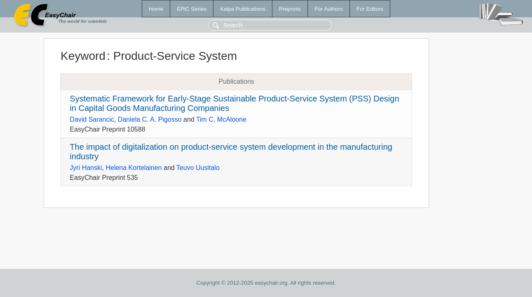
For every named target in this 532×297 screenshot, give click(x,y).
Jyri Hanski (86, 167)
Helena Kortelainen (133, 167)
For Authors (328, 9)
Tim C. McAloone (221, 119)
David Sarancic (92, 119)
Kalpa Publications (242, 9)
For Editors (369, 9)
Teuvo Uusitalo (198, 167)
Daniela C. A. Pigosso (150, 119)
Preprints (290, 9)
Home (156, 9)
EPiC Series (191, 9)
